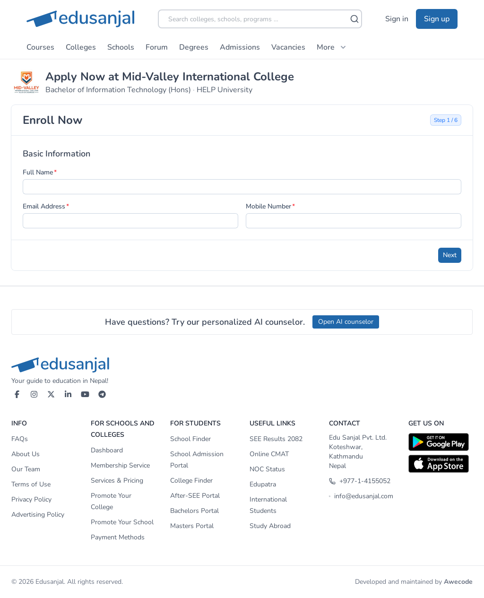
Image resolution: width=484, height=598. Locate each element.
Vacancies (288, 47)
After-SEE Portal (195, 495)
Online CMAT (269, 454)
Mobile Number (268, 206)
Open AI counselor (345, 321)
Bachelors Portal (194, 510)
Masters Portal (192, 525)
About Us (25, 454)
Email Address (44, 206)
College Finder (191, 480)
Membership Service (120, 465)
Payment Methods (118, 537)
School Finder (190, 438)
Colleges (81, 47)
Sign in (396, 19)
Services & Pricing (117, 480)
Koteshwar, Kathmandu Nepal (346, 456)
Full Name (38, 172)
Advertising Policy (37, 514)
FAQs (19, 438)
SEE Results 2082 (276, 438)
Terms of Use (31, 484)
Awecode (458, 581)
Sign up (436, 19)
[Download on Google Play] (440, 442)
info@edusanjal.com (361, 496)
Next (450, 255)
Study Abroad (270, 525)
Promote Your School (122, 522)
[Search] (354, 18)
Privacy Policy (31, 499)
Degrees (193, 47)
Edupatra (263, 484)
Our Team (25, 469)
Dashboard (107, 450)
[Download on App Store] (440, 464)
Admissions (240, 47)
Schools (120, 47)
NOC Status (267, 469)
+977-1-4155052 (359, 481)
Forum (157, 47)
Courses (40, 47)
